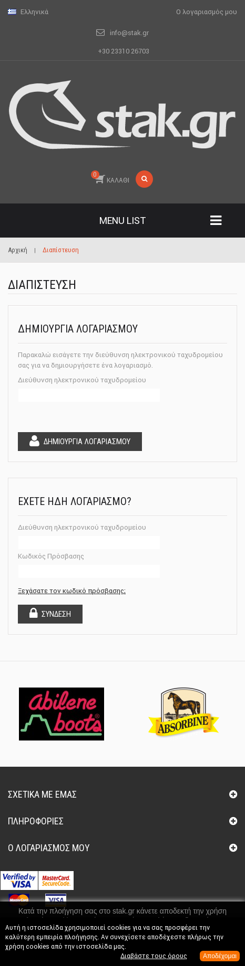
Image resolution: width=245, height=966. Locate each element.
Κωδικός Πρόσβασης (51, 556)
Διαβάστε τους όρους (153, 956)
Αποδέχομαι (220, 956)
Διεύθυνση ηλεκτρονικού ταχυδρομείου (82, 379)
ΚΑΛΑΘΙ (110, 177)
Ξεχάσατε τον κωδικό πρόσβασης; (72, 590)
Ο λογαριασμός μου (49, 847)
